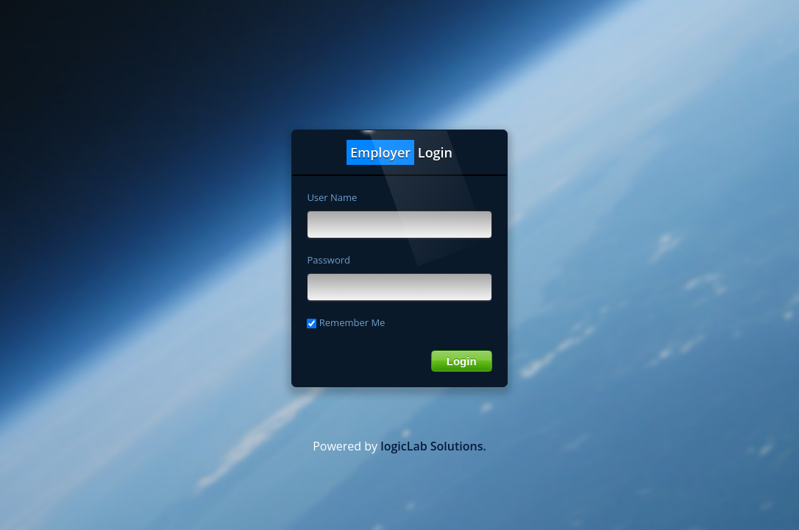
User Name (332, 197)
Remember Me (346, 322)
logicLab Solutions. (433, 446)
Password (328, 259)
